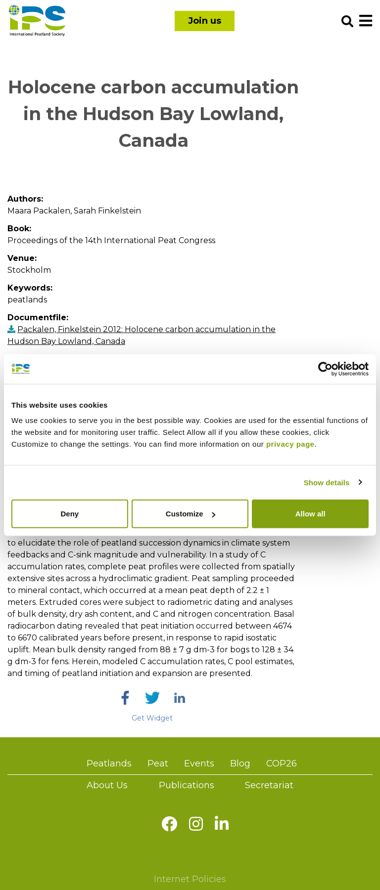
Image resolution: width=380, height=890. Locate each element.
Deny (69, 513)
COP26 (281, 763)
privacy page (290, 444)
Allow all (310, 513)
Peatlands (109, 763)
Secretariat (269, 785)
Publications (186, 785)
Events (199, 763)
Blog (240, 763)
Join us (204, 20)
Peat (157, 763)
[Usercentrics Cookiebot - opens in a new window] (325, 368)
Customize (190, 513)
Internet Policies (190, 879)
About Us (107, 785)
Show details (327, 482)
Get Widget (152, 718)
